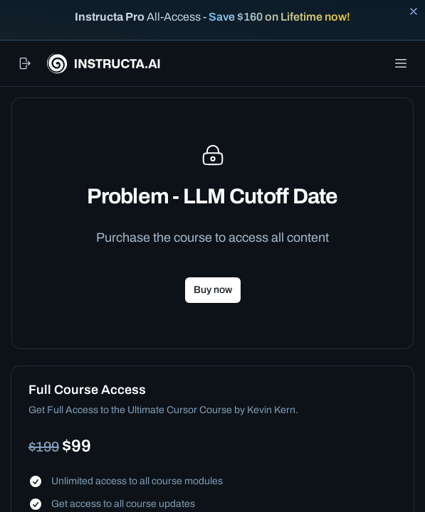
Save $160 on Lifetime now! (279, 17)
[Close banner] (413, 11)
